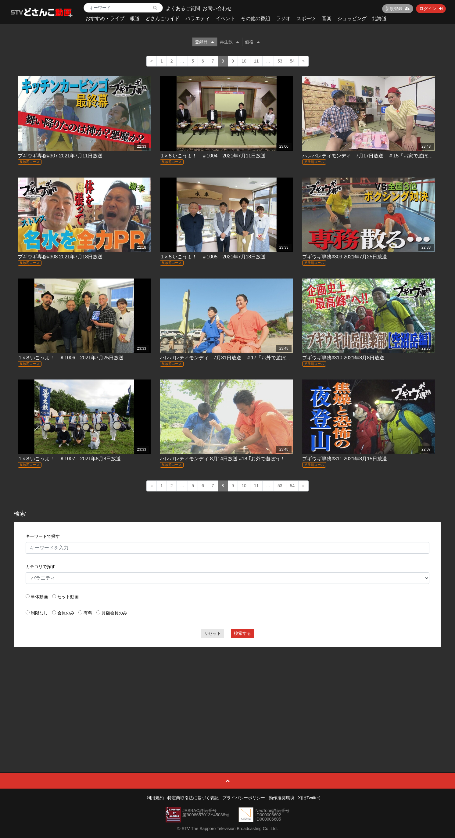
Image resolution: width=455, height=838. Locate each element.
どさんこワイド (162, 18)
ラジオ (283, 18)
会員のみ (65, 612)
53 (280, 61)
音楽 (326, 18)
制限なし (39, 612)
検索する (242, 633)
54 (292, 61)
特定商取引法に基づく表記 (193, 797)
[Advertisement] (227, 696)
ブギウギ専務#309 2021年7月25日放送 (344, 256)
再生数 (229, 41)
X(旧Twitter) (309, 797)
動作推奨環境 (281, 797)
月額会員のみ (114, 612)
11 (256, 61)
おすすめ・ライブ (104, 18)
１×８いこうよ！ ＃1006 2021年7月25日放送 (71, 357)
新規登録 (397, 8)
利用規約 (155, 797)
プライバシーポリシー (243, 797)
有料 (88, 612)
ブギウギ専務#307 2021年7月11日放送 (60, 155)
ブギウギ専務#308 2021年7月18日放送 (60, 256)
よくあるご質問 (183, 8)
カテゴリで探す (41, 566)
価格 (252, 41)
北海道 (379, 18)
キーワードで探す (43, 536)
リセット (212, 633)
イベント (225, 18)
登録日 (204, 41)
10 (244, 61)
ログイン (430, 8)
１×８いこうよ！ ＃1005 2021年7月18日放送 (213, 256)
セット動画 (68, 596)
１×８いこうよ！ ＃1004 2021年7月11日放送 (213, 155)
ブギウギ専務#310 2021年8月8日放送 (343, 357)
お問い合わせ (217, 8)
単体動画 (39, 596)
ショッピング (352, 18)
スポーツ (306, 18)
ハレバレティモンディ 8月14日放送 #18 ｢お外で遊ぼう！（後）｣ (231, 458)
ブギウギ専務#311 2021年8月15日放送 (344, 458)
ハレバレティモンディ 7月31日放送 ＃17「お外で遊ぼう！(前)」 (234, 357)
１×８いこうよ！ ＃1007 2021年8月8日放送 (69, 458)
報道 (135, 18)
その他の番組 (255, 18)
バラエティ (197, 18)
